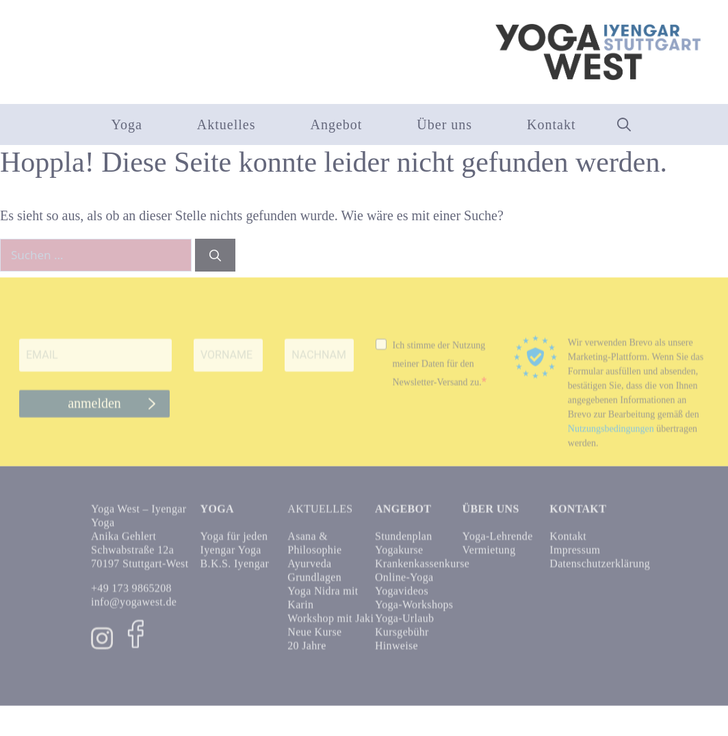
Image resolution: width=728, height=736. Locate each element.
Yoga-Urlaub (404, 623)
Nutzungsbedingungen (611, 434)
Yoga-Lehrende (498, 541)
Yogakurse (399, 555)
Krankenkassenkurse (422, 569)
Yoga (126, 124)
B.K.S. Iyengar (234, 569)
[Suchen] (215, 255)
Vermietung (489, 555)
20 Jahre (306, 651)
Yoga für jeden (234, 541)
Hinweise (396, 651)
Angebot (336, 124)
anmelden (94, 409)
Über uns (444, 124)
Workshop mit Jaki (330, 623)
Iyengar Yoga (230, 555)
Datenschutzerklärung (599, 569)
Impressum (574, 555)
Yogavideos (401, 596)
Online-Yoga (404, 582)
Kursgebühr (402, 637)
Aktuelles (226, 124)
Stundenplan (403, 541)
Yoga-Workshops (414, 610)
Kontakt (551, 124)
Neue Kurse (314, 637)
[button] (624, 124)
